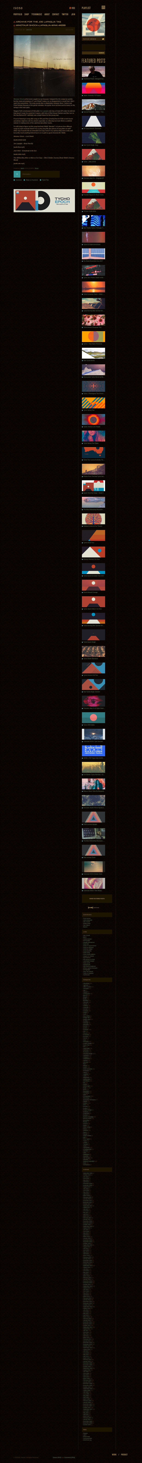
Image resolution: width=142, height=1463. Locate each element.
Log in (85, 1435)
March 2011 (86, 1337)
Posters (85, 1103)
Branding (85, 1000)
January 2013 (87, 1299)
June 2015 (86, 1250)
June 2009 (86, 1373)
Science (85, 1123)
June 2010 (86, 1353)
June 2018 (86, 1190)
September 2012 (87, 1306)
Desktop (85, 1021)
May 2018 (86, 1192)
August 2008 (86, 1390)
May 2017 (86, 1212)
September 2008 (87, 1388)
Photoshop (86, 1098)
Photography (86, 1096)
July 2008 (86, 1392)
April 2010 (86, 1356)
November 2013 (87, 1282)
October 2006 (87, 1424)
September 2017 (87, 1205)
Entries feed (86, 1436)
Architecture (86, 993)
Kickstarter (86, 1070)
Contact (55, 14)
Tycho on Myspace (88, 973)
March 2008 (86, 1399)
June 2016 (86, 1231)
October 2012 (87, 1305)
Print (84, 1104)
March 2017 (86, 1216)
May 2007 (86, 1412)
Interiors (85, 1060)
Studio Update (87, 1135)
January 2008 (87, 1402)
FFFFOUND (86, 940)
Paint (84, 1094)
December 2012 (87, 1301)
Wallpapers (86, 1154)
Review (85, 1122)
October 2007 (87, 1407)
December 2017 (87, 1200)
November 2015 (87, 1241)
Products (85, 1111)
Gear (84, 1040)
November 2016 (87, 1223)
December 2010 (87, 1342)
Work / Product (120, 1454)
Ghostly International (89, 942)
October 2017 (87, 1204)
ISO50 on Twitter (87, 949)
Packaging (86, 1093)
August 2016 (86, 1228)
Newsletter (86, 1091)
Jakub (29, 30)
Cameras (85, 1002)
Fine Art (85, 1033)
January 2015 (87, 1258)
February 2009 (87, 1380)
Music (37, 168)
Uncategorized (87, 1149)
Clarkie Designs (87, 939)
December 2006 (87, 1421)
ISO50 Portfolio (87, 951)
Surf (84, 1137)
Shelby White (86, 923)
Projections (86, 1113)
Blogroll (85, 997)
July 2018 (86, 1188)
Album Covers (87, 986)
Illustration (86, 1052)
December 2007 (87, 1404)
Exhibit (85, 1028)
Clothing (85, 1005)
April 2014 (86, 1274)
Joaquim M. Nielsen (88, 956)
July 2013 (86, 1289)
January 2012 (87, 1320)
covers (85, 1012)
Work (84, 1163)
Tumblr (85, 1142)
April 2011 (86, 1335)
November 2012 (87, 1303)
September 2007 (87, 1409)
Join (73, 14)
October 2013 (87, 1284)
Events (85, 1026)
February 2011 (87, 1339)
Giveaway (86, 1041)
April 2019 (86, 1181)
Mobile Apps (86, 1086)
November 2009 (87, 1365)
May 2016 (86, 1233)
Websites (85, 1159)
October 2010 (87, 1346)
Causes (85, 1004)
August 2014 (86, 1267)
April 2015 (86, 1253)
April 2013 (86, 1294)
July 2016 (86, 1229)
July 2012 (86, 1310)
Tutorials (85, 1144)
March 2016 (86, 1236)
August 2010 (86, 1349)
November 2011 (87, 1323)
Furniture (85, 1036)
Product (85, 1108)
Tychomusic (86, 975)
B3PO (85, 937)
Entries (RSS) (57, 1457)
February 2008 (87, 1400)
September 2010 (87, 1347)
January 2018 (87, 1199)
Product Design (87, 1110)
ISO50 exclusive (87, 1069)
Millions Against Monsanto (90, 968)
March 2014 (86, 1276)
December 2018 (87, 1183)
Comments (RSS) (69, 1457)
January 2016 (87, 1238)
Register (85, 1433)
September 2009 (87, 1368)
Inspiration (86, 1055)
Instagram (86, 1057)
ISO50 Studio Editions (89, 954)
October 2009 (87, 1366)
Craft (84, 1014)
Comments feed (87, 1438)
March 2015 (86, 1255)
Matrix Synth (86, 963)
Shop (27, 14)
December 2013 (87, 1281)
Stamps (85, 1134)
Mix (84, 1082)
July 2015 (86, 1248)
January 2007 (87, 1419)
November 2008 (87, 1385)
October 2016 (87, 1224)
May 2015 (86, 1252)
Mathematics (86, 1079)
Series (85, 1125)
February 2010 (87, 1359)
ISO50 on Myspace (88, 947)
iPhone (85, 1065)
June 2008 (86, 1394)
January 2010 (87, 1361)
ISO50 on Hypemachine (89, 945)
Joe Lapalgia (44, 111)
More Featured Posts (97, 898)
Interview (85, 1062)
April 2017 (86, 1214)
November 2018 (87, 1185)
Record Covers (87, 1118)
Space (85, 1132)
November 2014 (87, 1262)
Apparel (85, 992)
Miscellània (86, 1081)
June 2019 (86, 1178)
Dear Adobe (86, 1016)
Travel (85, 1140)
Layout (85, 1072)
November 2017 (87, 1202)
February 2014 (87, 1277)
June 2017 (86, 1211)
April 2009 (86, 1376)
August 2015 (86, 1247)
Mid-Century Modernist (89, 966)
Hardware (86, 1050)
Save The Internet (88, 971)
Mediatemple (86, 964)
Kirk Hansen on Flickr (89, 959)
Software (85, 1130)
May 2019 (86, 1180)
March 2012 (86, 1317)
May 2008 (86, 1395)
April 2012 (86, 1315)
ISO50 (85, 1067)
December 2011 (87, 1322)
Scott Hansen (87, 918)
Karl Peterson (87, 957)
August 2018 (86, 1187)
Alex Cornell (86, 921)
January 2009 (87, 1382)
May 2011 (86, 1334)
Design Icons (86, 1019)
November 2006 (87, 1423)
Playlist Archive (93, 39)
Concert (85, 1009)
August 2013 (86, 1288)
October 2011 (87, 1325)
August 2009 (86, 1370)
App (84, 990)
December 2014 (87, 1260)
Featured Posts (93, 61)
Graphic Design (87, 1043)
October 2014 (87, 1264)
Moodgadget (86, 969)
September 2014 (87, 1265)
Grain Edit (86, 944)
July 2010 (86, 1351)
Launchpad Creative (88, 961)
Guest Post (86, 1045)
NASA (85, 1089)
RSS (72, 8)
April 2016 (86, 1235)
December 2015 (87, 1240)
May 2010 (86, 1354)
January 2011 (87, 1341)
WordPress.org (87, 1440)
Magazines (86, 1077)
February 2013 (87, 1298)
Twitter (65, 14)
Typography (86, 1147)
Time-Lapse (86, 1139)
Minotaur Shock (19, 99)
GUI (84, 1046)
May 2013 (86, 1293)
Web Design (86, 1158)
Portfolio (18, 14)
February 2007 (87, 1417)
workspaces (86, 1164)
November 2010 (87, 1344)
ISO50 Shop (86, 952)
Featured (85, 1029)
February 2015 (87, 1257)
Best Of (85, 995)
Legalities (85, 1074)
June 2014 (86, 1270)
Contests (85, 1010)
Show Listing (86, 1127)
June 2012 (86, 1312)
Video (84, 1152)
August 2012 (86, 1308)
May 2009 (86, 1375)
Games (85, 1038)
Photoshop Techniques (89, 1099)
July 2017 (86, 1209)
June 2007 (86, 1411)
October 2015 (87, 1243)
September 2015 (87, 1245)
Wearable (85, 1156)
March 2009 (86, 1378)
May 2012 (86, 1313)
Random (85, 1115)
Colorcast (85, 1007)
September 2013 (87, 1286)
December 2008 (87, 1383)
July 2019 (86, 1176)
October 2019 (87, 1175)
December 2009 (87, 1363)
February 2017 (87, 1217)
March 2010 (86, 1358)
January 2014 (87, 1279)
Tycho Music (36, 14)
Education (86, 1024)
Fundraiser (86, 1034)
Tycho (85, 1146)
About (47, 14)
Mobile (85, 1084)
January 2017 (87, 1219)
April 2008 (86, 1397)
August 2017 (86, 1207)
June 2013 (86, 1291)
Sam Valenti (86, 925)
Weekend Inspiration (88, 1161)
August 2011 (86, 1329)
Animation (86, 988)
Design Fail (86, 1017)
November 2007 (87, 1406)
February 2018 (87, 1197)
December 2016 (87, 1221)
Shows (85, 1129)
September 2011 (87, 1327)
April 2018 (86, 1194)
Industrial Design (87, 1053)
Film (84, 1031)
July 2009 (86, 1371)
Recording (86, 1120)
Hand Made (86, 1048)
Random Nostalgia (88, 1117)
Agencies (85, 985)
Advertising (86, 983)
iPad (84, 1063)
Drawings (85, 1022)
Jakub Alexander (87, 920)
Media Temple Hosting (93, 908)
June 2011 (86, 1332)
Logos (85, 1075)
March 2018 (86, 1195)
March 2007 (86, 1416)
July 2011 (86, 1330)
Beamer (85, 927)
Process (85, 1106)
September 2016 (87, 1226)
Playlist (93, 7)
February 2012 (87, 1318)
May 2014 (86, 1272)
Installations (86, 1058)
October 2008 (87, 1387)
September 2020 (87, 1173)
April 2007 (86, 1414)
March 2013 (86, 1296)
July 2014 (86, 1269)
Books (85, 999)
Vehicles (85, 1151)
